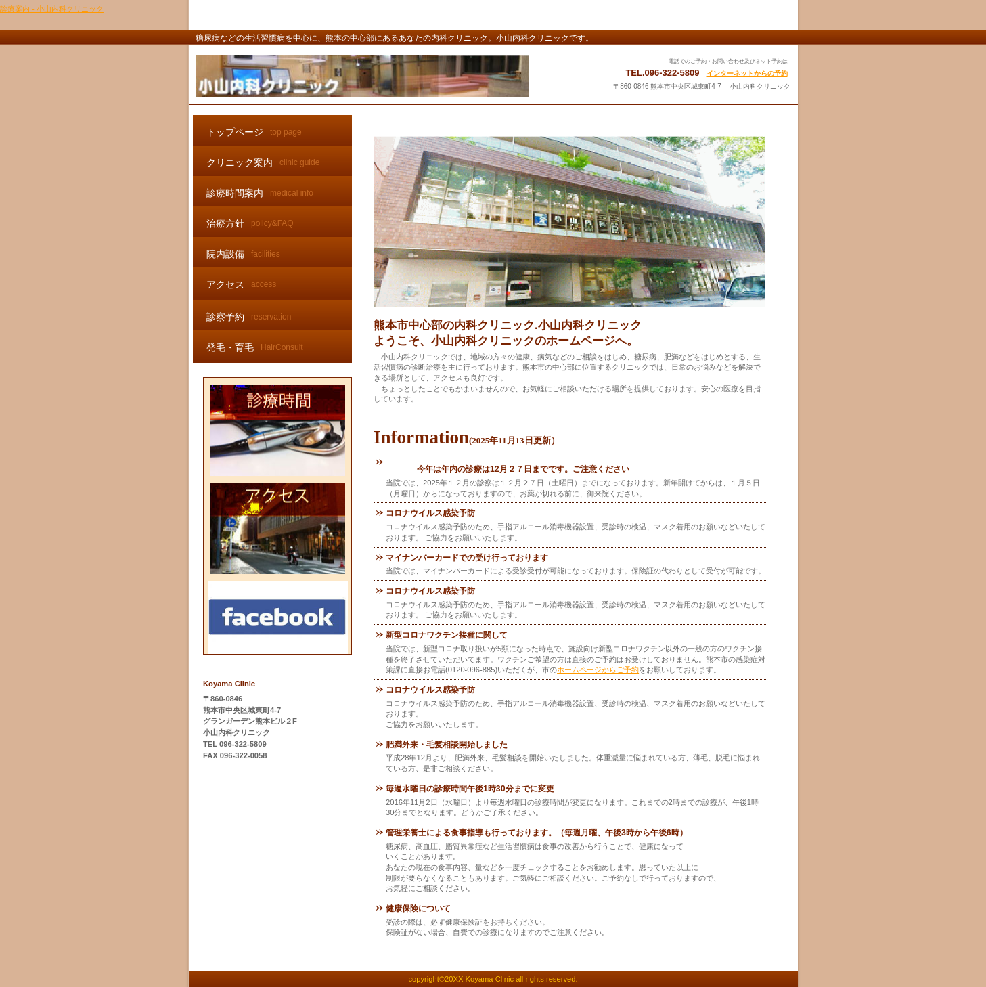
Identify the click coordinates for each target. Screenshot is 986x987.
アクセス (277, 528)
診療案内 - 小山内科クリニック (52, 9)
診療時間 (277, 430)
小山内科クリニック (362, 76)
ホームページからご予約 (598, 669)
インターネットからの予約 (747, 73)
